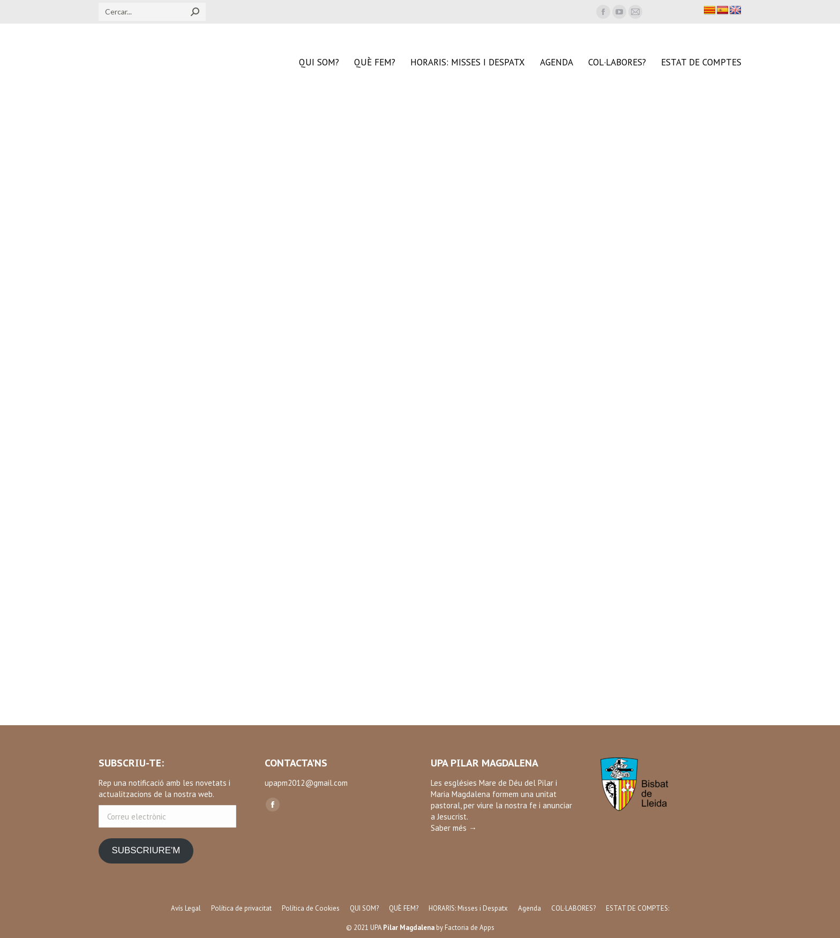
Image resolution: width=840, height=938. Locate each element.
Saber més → (454, 828)
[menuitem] (319, 62)
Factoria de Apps (469, 927)
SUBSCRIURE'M (145, 850)
